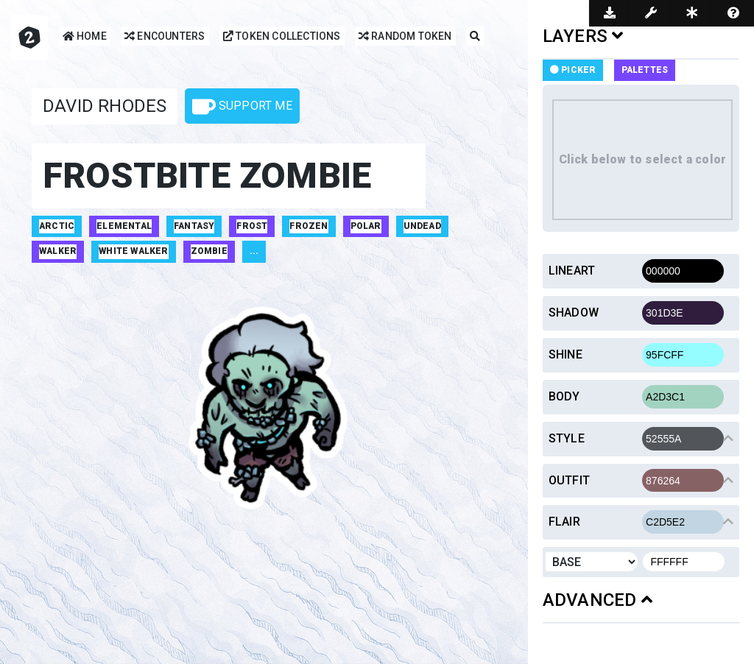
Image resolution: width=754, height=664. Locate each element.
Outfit (569, 480)
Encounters (164, 37)
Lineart (572, 271)
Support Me (242, 107)
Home (85, 37)
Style (567, 438)
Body (564, 396)
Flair (564, 522)
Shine (565, 354)
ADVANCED (597, 600)
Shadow (574, 312)
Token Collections (282, 37)
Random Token (405, 37)
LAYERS (583, 36)
